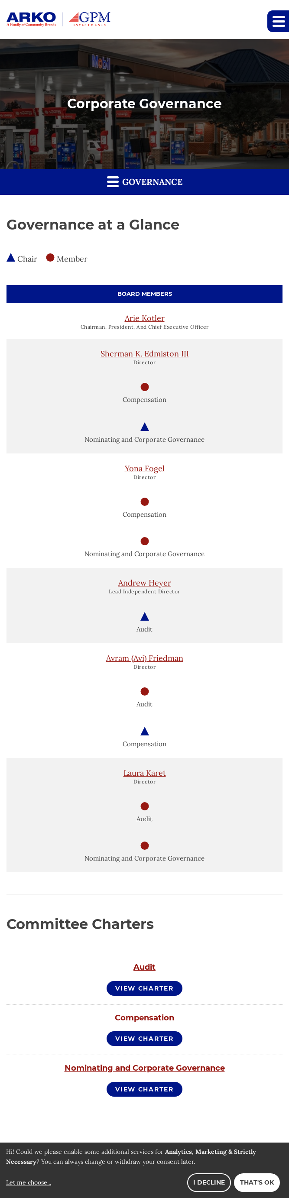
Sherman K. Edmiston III (145, 354)
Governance (144, 181)
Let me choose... (28, 1182)
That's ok (257, 1182)
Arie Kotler (145, 318)
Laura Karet (144, 773)
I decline (209, 1182)
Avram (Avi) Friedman (144, 658)
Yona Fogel (145, 468)
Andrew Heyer (144, 583)
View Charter (144, 988)
